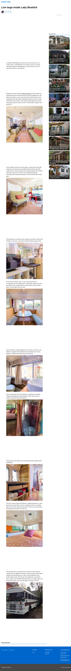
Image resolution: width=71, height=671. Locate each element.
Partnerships (47, 652)
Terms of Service (63, 652)
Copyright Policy (63, 657)
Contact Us (47, 654)
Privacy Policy (62, 654)
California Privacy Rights (64, 655)
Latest (33, 652)
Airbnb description (26, 93)
